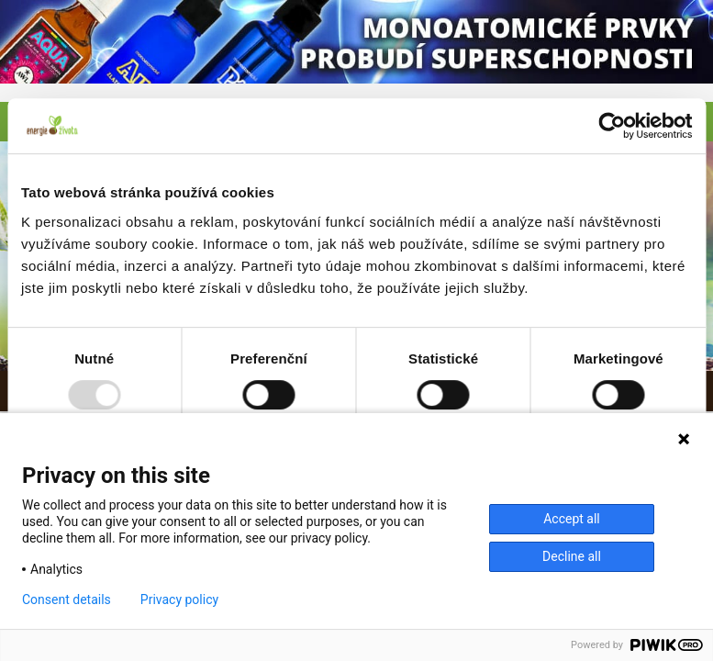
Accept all (571, 518)
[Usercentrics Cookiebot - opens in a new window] (611, 126)
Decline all (571, 556)
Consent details (66, 599)
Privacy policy (179, 599)
